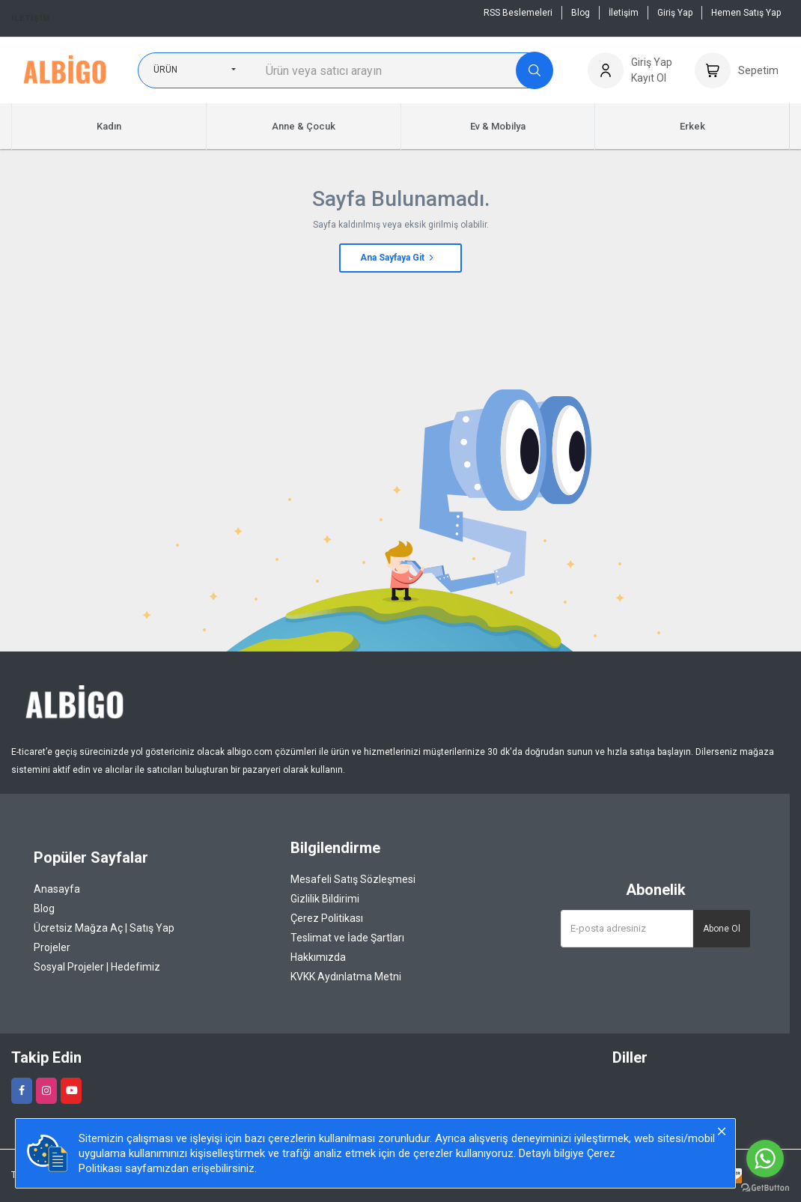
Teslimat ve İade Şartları (347, 938)
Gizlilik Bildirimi (324, 899)
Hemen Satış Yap (746, 12)
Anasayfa (57, 889)
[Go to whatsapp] (765, 1158)
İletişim (31, 18)
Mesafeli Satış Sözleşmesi (352, 879)
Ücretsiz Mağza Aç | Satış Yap (104, 928)
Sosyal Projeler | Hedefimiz (97, 967)
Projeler (52, 947)
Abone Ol (721, 928)
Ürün (165, 69)
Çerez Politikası (326, 918)
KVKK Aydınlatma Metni (345, 977)
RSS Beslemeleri (518, 12)
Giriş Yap (674, 12)
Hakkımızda (318, 957)
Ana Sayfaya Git (398, 257)
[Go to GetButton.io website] (765, 1187)
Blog (580, 12)
